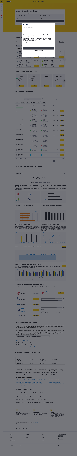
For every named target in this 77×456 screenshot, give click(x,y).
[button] (38, 48)
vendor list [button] (26, 36)
